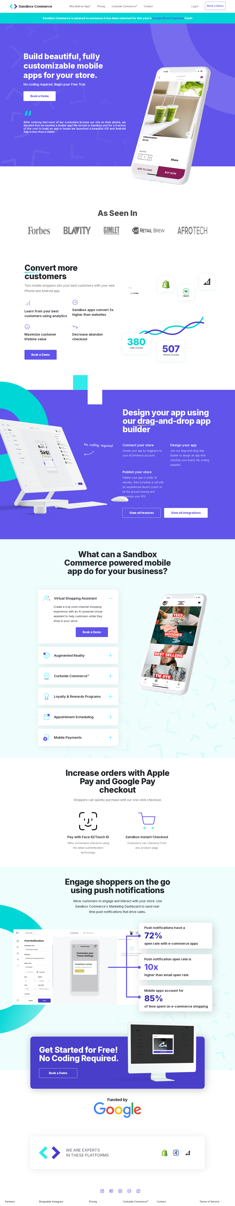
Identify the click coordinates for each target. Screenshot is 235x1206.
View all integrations (186, 513)
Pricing (101, 6)
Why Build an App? (80, 6)
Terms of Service (209, 1201)
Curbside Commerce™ (124, 6)
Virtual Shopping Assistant (78, 598)
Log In (194, 6)
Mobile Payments (78, 737)
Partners (10, 1201)
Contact (148, 6)
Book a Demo (215, 5)
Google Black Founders (168, 18)
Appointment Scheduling (78, 716)
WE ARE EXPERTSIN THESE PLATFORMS (87, 1153)
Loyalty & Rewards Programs (78, 696)
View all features (141, 513)
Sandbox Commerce (30, 6)
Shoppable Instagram (51, 1201)
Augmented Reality (78, 655)
